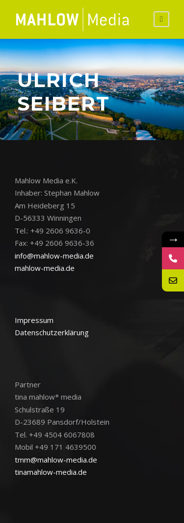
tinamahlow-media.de (51, 472)
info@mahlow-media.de (54, 256)
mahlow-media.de (45, 268)
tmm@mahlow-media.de (56, 460)
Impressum (34, 320)
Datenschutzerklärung (52, 332)
